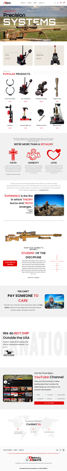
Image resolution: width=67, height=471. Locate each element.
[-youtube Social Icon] (57, 450)
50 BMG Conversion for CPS (41, 125)
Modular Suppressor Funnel (25, 125)
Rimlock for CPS (57, 125)
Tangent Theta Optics (57, 98)
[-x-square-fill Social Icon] (63, 450)
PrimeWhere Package (41, 98)
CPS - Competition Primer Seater (25, 98)
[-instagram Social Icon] (60, 450)
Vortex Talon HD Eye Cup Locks (10, 98)
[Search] (55, 3)
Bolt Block (10, 125)
